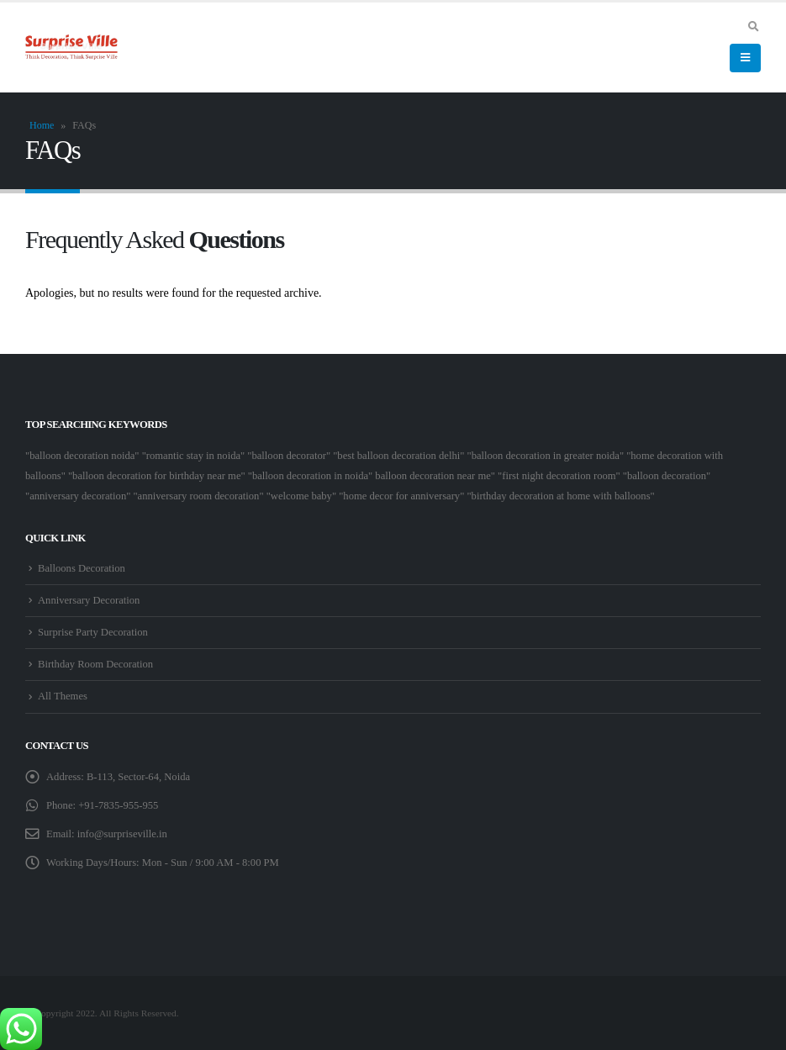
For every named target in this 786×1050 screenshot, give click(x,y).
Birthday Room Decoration (95, 664)
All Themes (62, 696)
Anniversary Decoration (89, 600)
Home (41, 125)
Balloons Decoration (81, 568)
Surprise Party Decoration (93, 632)
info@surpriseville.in (122, 834)
